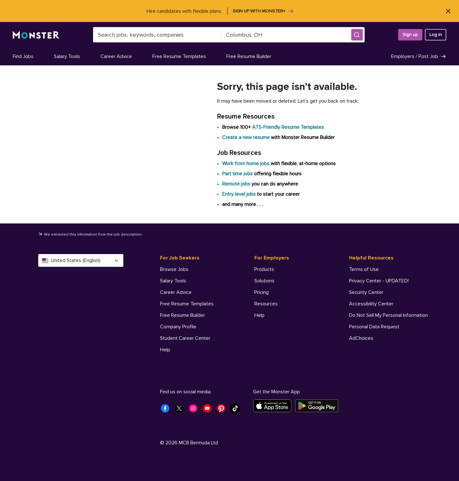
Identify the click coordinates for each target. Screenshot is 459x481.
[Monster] (36, 35)
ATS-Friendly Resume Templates (288, 127)
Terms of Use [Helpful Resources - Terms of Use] (364, 269)
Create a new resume (246, 137)
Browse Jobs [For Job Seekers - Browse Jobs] (174, 269)
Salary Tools (67, 56)
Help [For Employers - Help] (259, 315)
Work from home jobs (245, 163)
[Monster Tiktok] (237, 410)
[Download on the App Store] (274, 405)
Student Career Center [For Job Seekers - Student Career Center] (185, 338)
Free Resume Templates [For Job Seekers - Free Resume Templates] (187, 304)
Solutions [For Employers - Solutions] (264, 281)
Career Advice (116, 56)
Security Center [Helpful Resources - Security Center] (366, 292)
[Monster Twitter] (181, 410)
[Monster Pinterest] (223, 410)
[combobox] (157, 34)
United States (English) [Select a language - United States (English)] (81, 260)
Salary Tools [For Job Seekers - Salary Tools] (173, 281)
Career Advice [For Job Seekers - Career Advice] (176, 292)
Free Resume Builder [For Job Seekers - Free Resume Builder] (182, 315)
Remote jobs (236, 184)
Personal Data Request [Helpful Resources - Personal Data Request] (374, 327)
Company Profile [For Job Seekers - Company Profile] (178, 327)
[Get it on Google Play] (318, 405)
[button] (357, 34)
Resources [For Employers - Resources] (266, 304)
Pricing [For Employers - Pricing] (261, 292)
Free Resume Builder (248, 56)
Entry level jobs (239, 194)
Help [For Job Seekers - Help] (165, 349)
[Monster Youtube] (209, 410)
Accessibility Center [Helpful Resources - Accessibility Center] (371, 304)
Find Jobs (23, 56)
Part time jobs (237, 174)
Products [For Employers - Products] (264, 269)
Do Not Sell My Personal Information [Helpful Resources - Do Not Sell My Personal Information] (388, 315)
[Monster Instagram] (195, 410)
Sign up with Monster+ (263, 11)
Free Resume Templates (179, 56)
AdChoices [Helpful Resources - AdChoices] (361, 338)
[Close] (448, 11)
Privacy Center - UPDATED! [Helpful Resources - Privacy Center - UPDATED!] (379, 281)
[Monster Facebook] (167, 410)
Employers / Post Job (418, 56)
